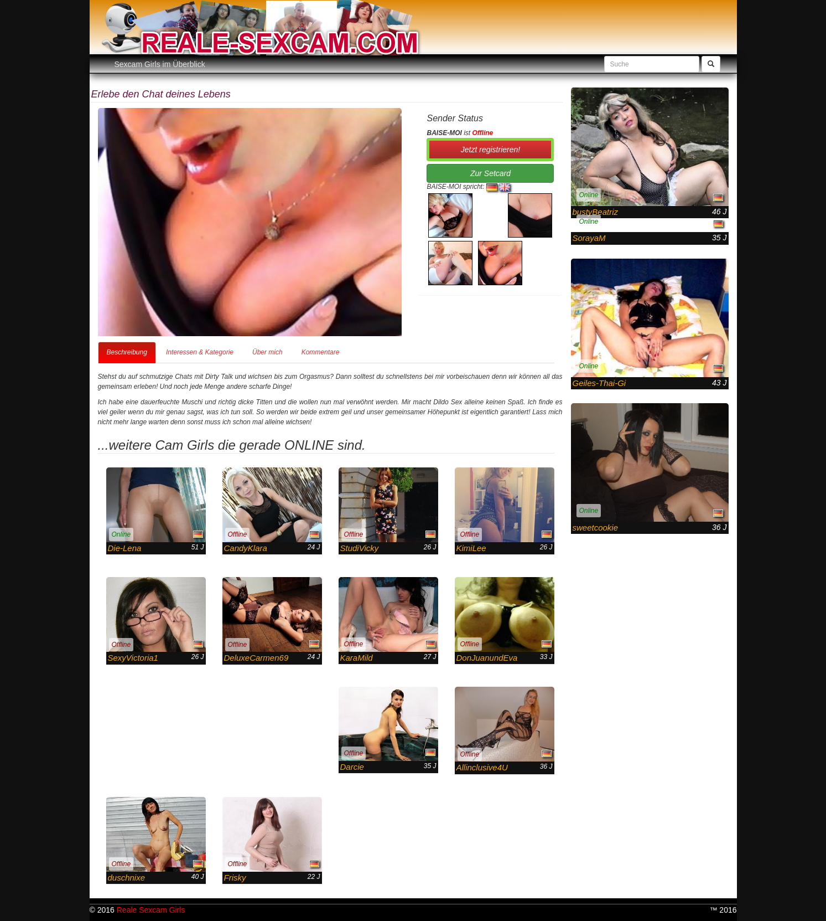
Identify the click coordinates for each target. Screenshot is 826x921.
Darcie (352, 766)
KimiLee (471, 548)
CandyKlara (245, 548)
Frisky (235, 877)
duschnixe (127, 877)
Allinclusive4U (482, 767)
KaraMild (356, 657)
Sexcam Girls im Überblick (160, 64)
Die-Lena (125, 548)
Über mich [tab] (267, 352)
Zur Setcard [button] (490, 173)
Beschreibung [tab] (127, 352)
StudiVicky (359, 548)
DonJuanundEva (487, 657)
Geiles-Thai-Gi (599, 383)
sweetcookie (596, 527)
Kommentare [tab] (321, 352)
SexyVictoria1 (133, 657)
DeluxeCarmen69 (256, 657)
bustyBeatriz (596, 212)
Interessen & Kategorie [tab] (199, 352)
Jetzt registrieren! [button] (490, 149)
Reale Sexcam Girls (151, 909)
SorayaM (589, 238)
